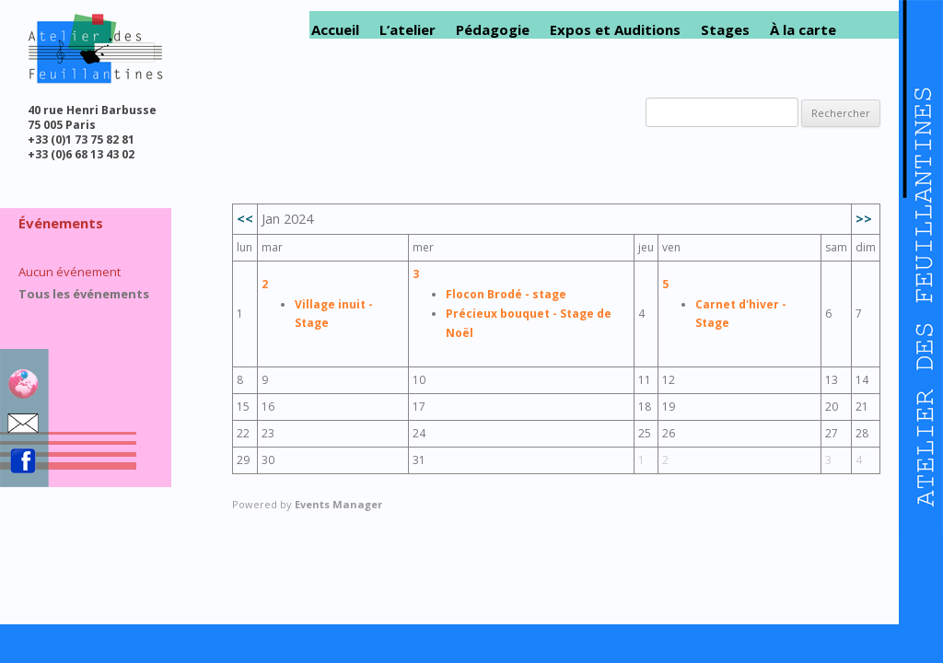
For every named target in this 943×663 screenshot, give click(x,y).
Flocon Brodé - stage (506, 294)
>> (864, 218)
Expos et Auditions (615, 30)
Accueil (335, 30)
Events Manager (338, 504)
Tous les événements (83, 293)
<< (245, 218)
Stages (725, 30)
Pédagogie (493, 30)
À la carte (803, 30)
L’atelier (407, 30)
